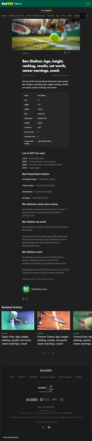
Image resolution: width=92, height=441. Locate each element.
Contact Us (22, 377)
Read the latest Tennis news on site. (38, 279)
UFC (64, 16)
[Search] (87, 16)
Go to (46, 10)
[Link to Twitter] (69, 54)
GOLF (70, 16)
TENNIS (25, 53)
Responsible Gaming (48, 377)
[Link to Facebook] (65, 54)
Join (88, 3)
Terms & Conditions (65, 377)
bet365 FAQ (33, 377)
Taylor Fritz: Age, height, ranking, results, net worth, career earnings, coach (17, 340)
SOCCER (50, 16)
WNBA (77, 16)
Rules (12, 377)
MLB (58, 16)
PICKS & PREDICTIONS (35, 16)
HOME (4, 16)
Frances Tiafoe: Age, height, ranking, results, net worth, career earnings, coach (53, 340)
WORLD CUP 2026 (16, 16)
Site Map (78, 377)
